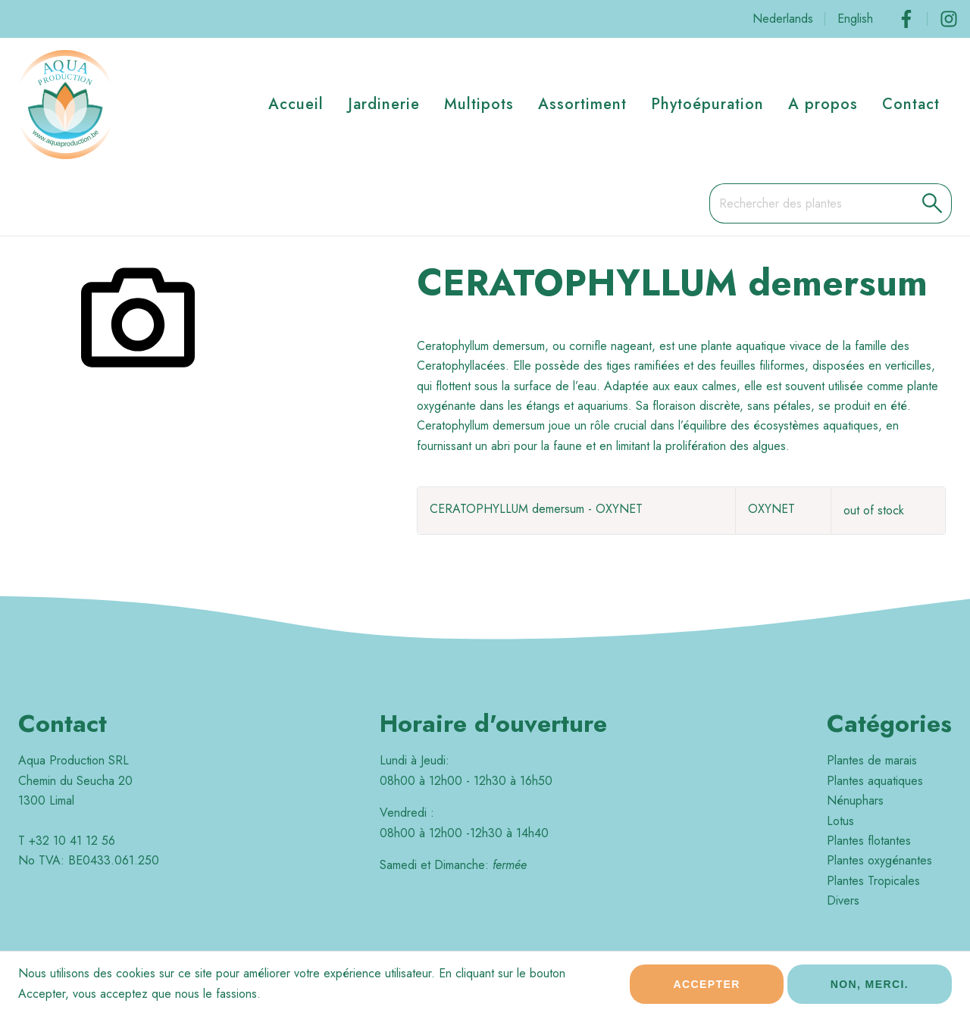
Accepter (706, 991)
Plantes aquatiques (875, 780)
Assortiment (582, 104)
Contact (911, 104)
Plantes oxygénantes (879, 860)
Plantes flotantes (869, 840)
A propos (823, 104)
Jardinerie (384, 104)
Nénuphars (855, 800)
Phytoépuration (707, 104)
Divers (843, 900)
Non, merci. (870, 991)
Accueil (296, 104)
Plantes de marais (872, 760)
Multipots (479, 104)
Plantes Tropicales (873, 880)
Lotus (840, 821)
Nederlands (783, 18)
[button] (932, 203)
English (855, 18)
